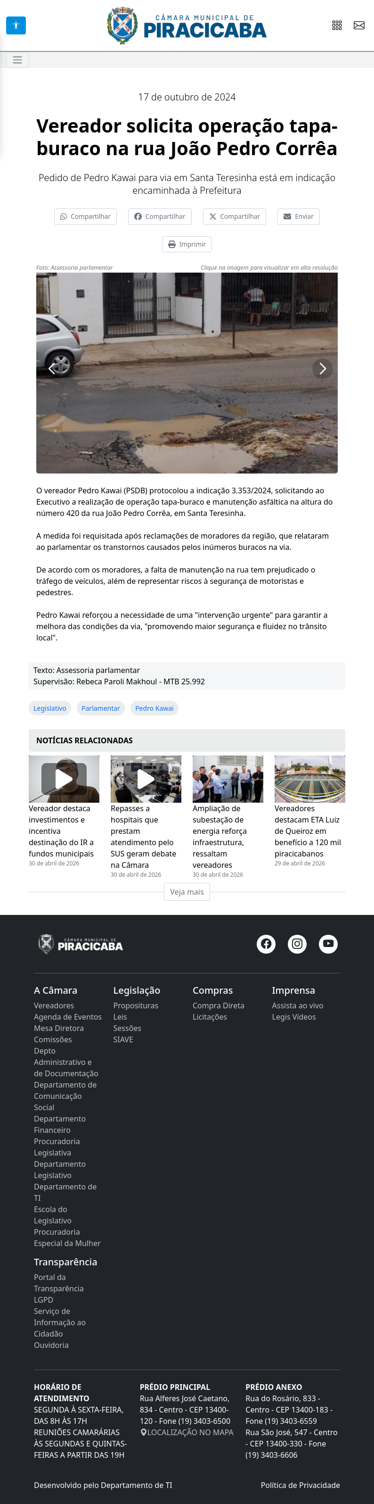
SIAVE (123, 1039)
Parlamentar (100, 708)
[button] (51, 368)
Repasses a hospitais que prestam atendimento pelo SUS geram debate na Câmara (143, 836)
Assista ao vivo (298, 1005)
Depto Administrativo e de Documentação (66, 1062)
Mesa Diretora (59, 1028)
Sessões (128, 1028)
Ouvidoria (51, 1345)
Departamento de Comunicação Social (65, 1096)
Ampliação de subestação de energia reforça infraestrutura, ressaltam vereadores (220, 836)
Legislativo (49, 708)
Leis (120, 1017)
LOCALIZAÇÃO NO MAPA (187, 1432)
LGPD (43, 1300)
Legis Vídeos (294, 1017)
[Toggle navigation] (17, 60)
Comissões (53, 1039)
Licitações (210, 1017)
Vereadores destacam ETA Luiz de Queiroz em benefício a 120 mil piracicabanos (308, 831)
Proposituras (136, 1005)
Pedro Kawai (154, 708)
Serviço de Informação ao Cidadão (60, 1322)
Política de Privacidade (300, 1485)
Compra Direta (218, 1005)
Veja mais (186, 892)
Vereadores (54, 1005)
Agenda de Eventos (68, 1017)
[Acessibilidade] (16, 25)
